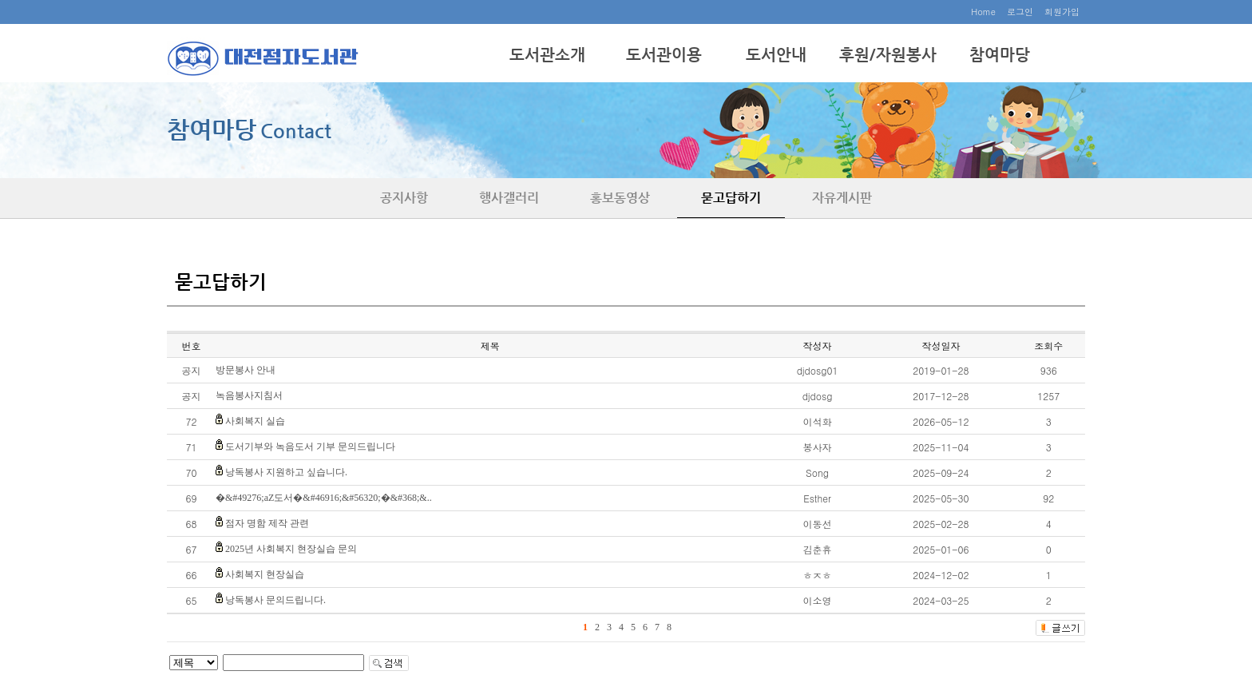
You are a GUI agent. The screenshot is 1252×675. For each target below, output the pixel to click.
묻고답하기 (731, 197)
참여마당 (999, 55)
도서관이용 (664, 55)
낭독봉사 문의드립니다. (275, 600)
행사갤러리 (509, 197)
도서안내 (776, 55)
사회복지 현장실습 (264, 574)
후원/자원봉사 (888, 55)
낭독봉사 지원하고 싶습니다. (286, 472)
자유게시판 (842, 197)
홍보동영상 (620, 197)
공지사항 (404, 197)
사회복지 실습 (255, 421)
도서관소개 (547, 55)
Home (983, 12)
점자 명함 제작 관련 (267, 523)
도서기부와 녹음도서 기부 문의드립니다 (310, 446)
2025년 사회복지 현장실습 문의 (291, 548)
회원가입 (1062, 12)
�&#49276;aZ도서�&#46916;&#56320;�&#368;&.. (324, 497)
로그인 (1020, 12)
